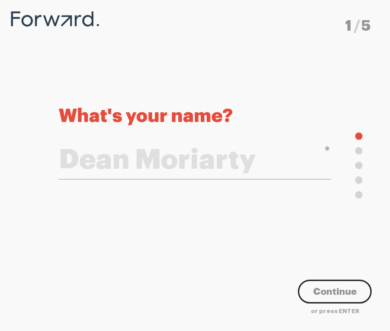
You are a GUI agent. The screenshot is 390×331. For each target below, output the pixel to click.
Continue (335, 291)
